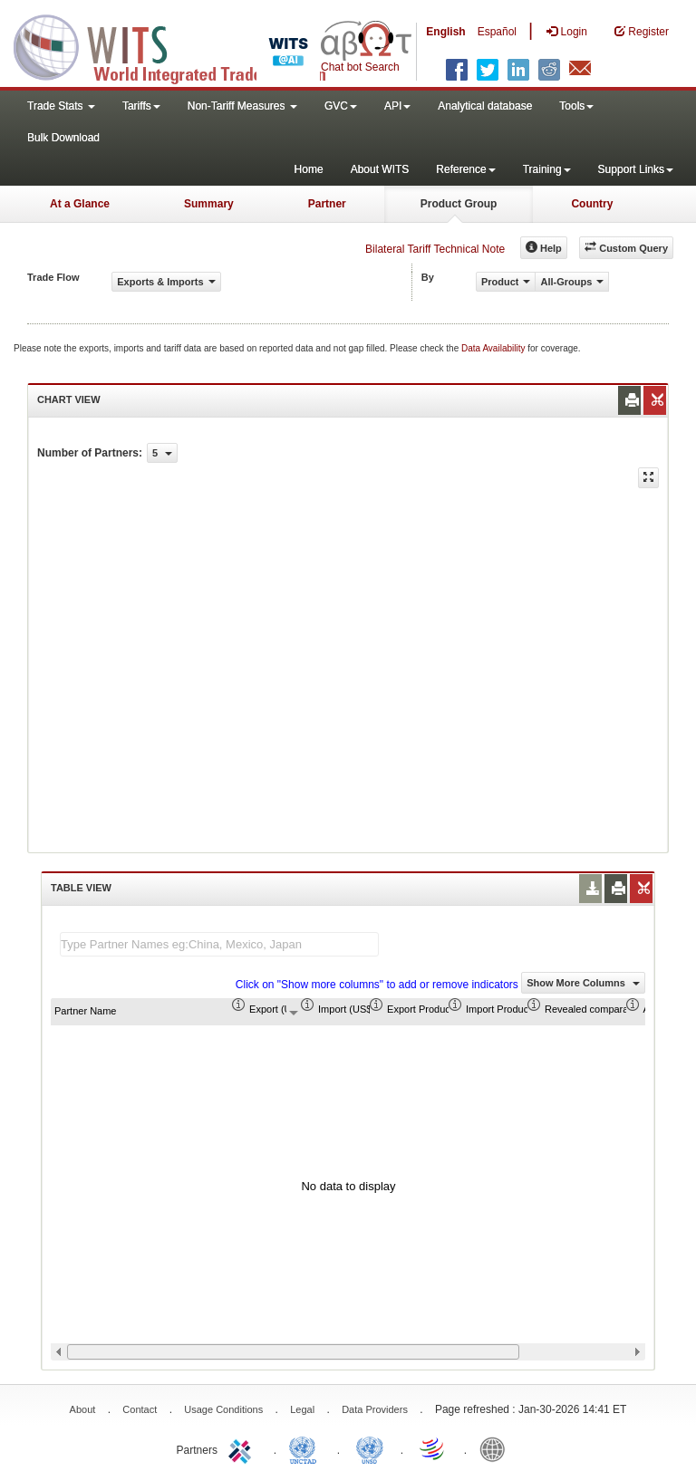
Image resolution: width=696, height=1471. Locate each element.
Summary (209, 203)
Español (497, 31)
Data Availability (494, 348)
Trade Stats (61, 106)
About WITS (380, 169)
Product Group (459, 203)
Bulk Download (63, 137)
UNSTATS (370, 1448)
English (445, 31)
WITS (181, 45)
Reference (465, 169)
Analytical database (485, 106)
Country (592, 203)
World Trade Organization (433, 1448)
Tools (576, 106)
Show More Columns (583, 982)
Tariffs (141, 106)
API (397, 106)
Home (309, 169)
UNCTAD (306, 1448)
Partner (327, 203)
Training (547, 169)
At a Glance (80, 203)
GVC (340, 106)
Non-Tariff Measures (242, 106)
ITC (243, 1448)
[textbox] (219, 944)
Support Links (635, 169)
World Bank (496, 1448)
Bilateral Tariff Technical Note (435, 249)
